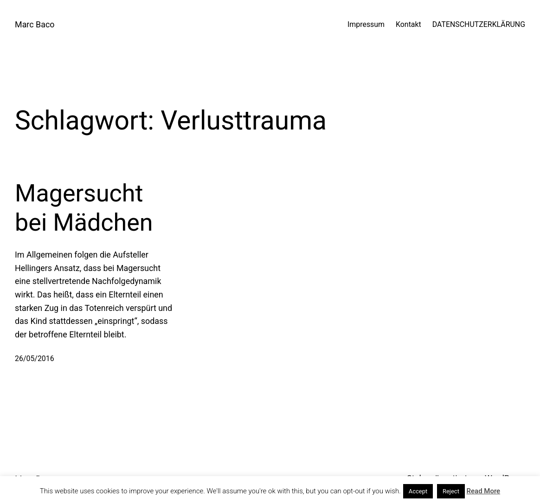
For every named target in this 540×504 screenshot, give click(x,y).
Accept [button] (418, 491)
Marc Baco (35, 24)
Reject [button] (451, 491)
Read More (484, 491)
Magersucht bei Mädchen (84, 207)
